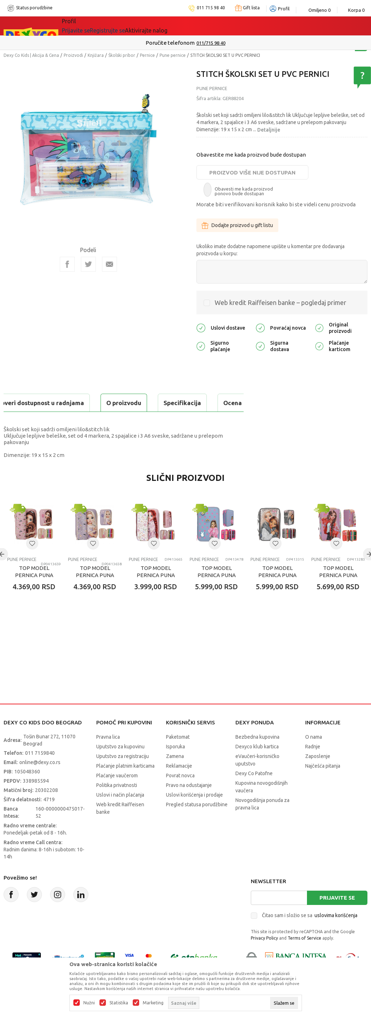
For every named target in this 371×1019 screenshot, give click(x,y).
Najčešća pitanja (322, 784)
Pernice (147, 55)
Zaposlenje (317, 774)
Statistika (118, 1003)
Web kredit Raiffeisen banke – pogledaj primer (280, 302)
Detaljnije (268, 130)
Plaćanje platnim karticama (125, 784)
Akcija (124, 25)
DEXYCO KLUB (161, 25)
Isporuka (175, 764)
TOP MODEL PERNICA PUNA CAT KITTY (95, 593)
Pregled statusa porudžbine (197, 822)
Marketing (153, 1003)
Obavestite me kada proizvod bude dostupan (251, 155)
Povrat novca (180, 793)
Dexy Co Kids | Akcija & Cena (31, 55)
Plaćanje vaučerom (117, 793)
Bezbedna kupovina (257, 755)
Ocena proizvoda (156, 402)
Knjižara (96, 55)
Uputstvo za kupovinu (120, 764)
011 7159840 (40, 771)
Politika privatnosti (116, 803)
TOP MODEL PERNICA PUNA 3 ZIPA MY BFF (277, 593)
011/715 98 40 (210, 42)
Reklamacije (179, 784)
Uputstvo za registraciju (122, 774)
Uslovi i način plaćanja (120, 813)
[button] (32, 561)
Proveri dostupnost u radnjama (59, 420)
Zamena (175, 774)
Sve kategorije (86, 25)
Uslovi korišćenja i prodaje (194, 813)
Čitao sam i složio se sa (309, 933)
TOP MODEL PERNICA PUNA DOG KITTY (34, 593)
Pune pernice (173, 55)
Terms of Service (304, 956)
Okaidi (202, 25)
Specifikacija (90, 402)
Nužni (89, 1003)
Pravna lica (108, 755)
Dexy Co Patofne (254, 791)
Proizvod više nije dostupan (252, 172)
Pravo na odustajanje (189, 803)
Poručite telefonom (170, 43)
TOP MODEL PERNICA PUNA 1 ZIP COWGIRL (156, 593)
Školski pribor (121, 55)
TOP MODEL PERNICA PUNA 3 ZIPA (216, 593)
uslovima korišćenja (335, 933)
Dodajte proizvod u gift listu (237, 225)
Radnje (312, 764)
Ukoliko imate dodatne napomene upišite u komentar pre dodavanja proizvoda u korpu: (270, 249)
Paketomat (178, 755)
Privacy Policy (264, 956)
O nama (313, 755)
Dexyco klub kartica (257, 764)
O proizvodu (32, 402)
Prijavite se (337, 915)
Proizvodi (73, 55)
